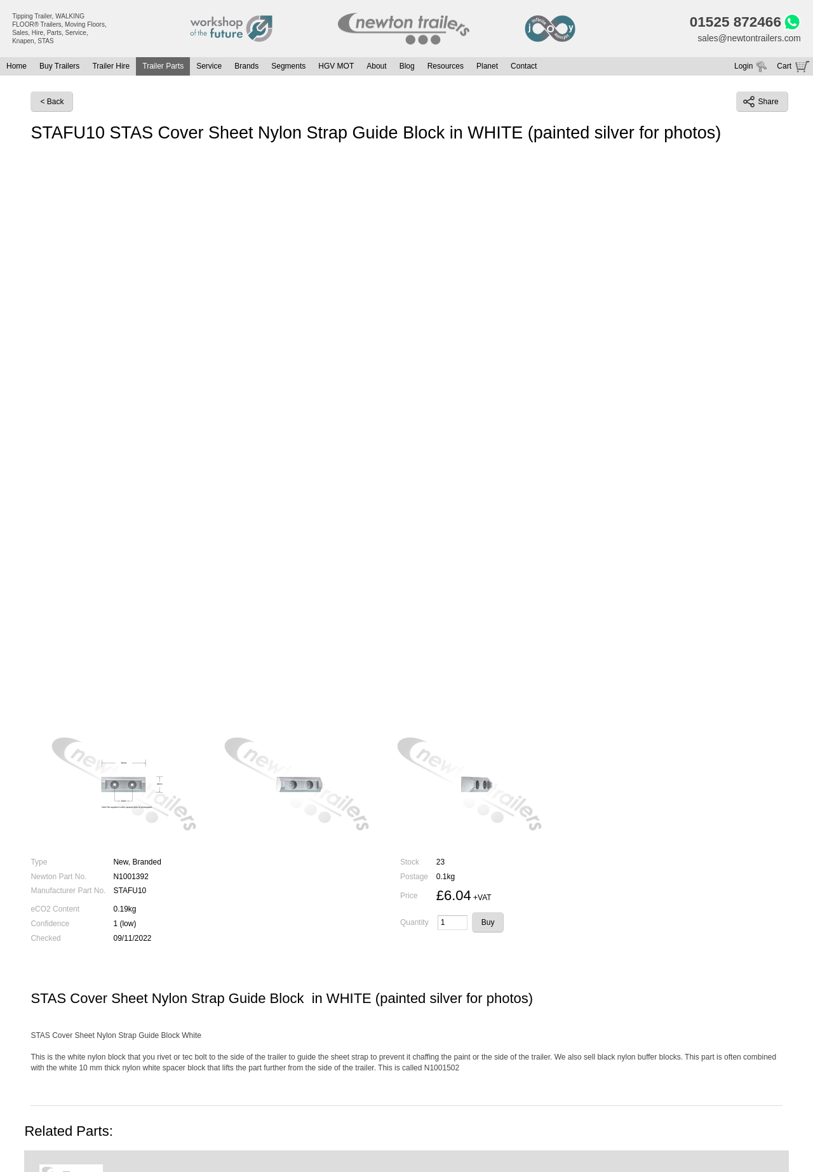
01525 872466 (734, 22)
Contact (524, 66)
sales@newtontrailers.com (748, 38)
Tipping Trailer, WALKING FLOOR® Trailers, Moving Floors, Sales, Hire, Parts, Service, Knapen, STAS (59, 28)
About (376, 66)
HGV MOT (336, 66)
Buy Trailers (59, 66)
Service (209, 66)
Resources (445, 66)
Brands (246, 66)
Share (761, 102)
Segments (288, 66)
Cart (784, 66)
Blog (407, 66)
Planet (487, 66)
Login (743, 66)
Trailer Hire (111, 66)
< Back (52, 102)
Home (16, 66)
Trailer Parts (163, 66)
